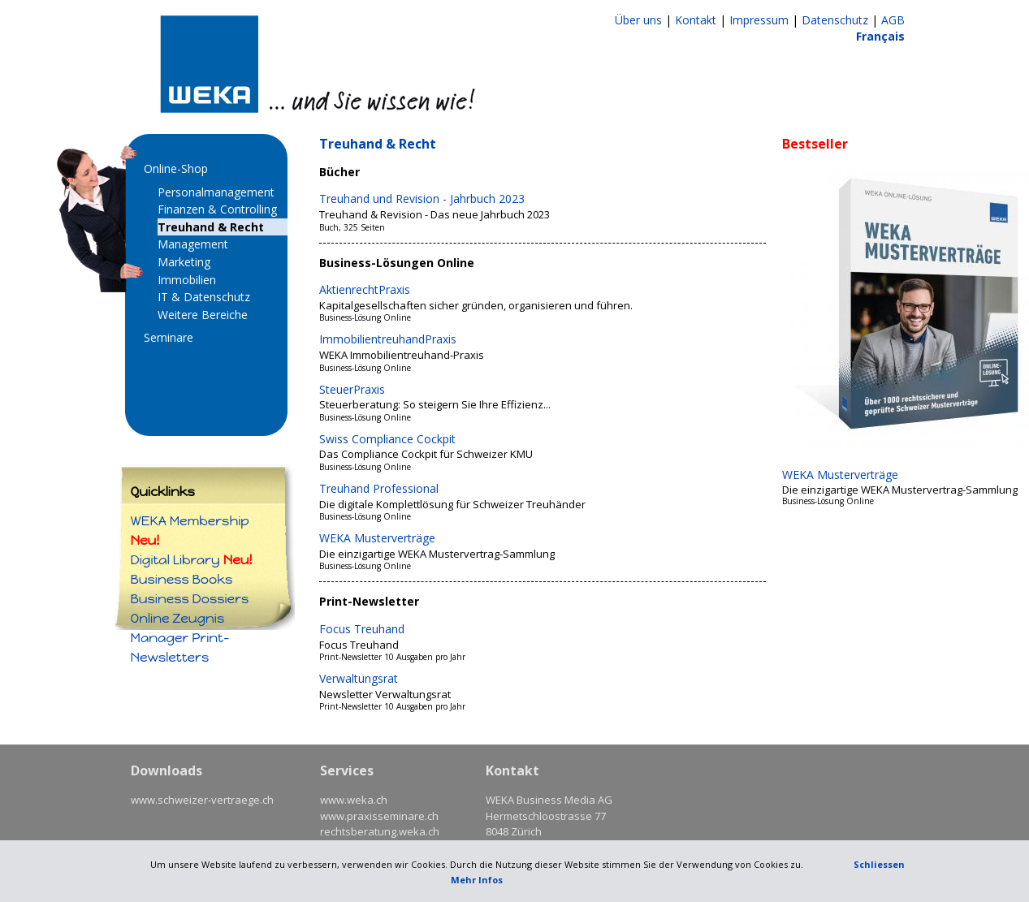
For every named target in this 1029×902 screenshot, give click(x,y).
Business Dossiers (190, 598)
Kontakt (695, 20)
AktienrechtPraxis (364, 289)
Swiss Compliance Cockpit (387, 439)
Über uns (638, 20)
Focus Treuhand (361, 629)
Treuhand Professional (379, 488)
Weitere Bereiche (203, 314)
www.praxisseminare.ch (379, 816)
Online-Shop (176, 168)
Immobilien (187, 279)
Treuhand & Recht (211, 227)
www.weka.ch (353, 799)
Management (193, 244)
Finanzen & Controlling (217, 209)
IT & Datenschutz (204, 296)
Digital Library (192, 560)
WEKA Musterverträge (377, 538)
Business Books (182, 579)
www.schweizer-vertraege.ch (202, 799)
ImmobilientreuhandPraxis (387, 339)
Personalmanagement (216, 192)
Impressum (759, 20)
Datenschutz (835, 20)
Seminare (168, 337)
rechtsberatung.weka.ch (379, 831)
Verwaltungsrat (358, 678)
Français (880, 36)
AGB (893, 20)
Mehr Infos (477, 880)
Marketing (184, 262)
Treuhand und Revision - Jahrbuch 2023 (422, 198)
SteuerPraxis (352, 389)
